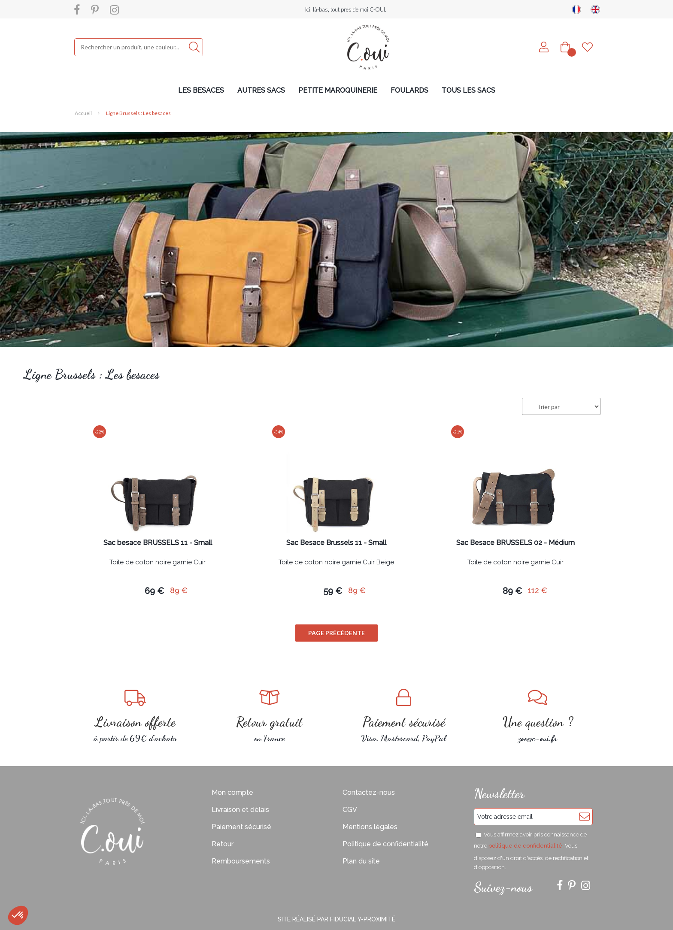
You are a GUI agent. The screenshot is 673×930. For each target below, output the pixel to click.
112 (537, 590)
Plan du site (361, 861)
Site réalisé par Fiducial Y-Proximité (336, 919)
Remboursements (241, 861)
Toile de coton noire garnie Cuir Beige (336, 562)
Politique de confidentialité (385, 844)
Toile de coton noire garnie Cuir (157, 562)
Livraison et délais (240, 810)
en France (269, 716)
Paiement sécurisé (241, 827)
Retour (222, 844)
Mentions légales (370, 827)
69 (154, 591)
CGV (350, 810)
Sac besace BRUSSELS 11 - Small (157, 543)
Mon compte (232, 792)
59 (333, 591)
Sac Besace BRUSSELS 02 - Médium (515, 543)
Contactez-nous (369, 792)
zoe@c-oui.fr (538, 716)
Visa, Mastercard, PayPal (403, 716)
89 (179, 590)
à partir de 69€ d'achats (135, 716)
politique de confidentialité (525, 845)
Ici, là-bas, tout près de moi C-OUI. (345, 9)
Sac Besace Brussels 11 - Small (336, 543)
